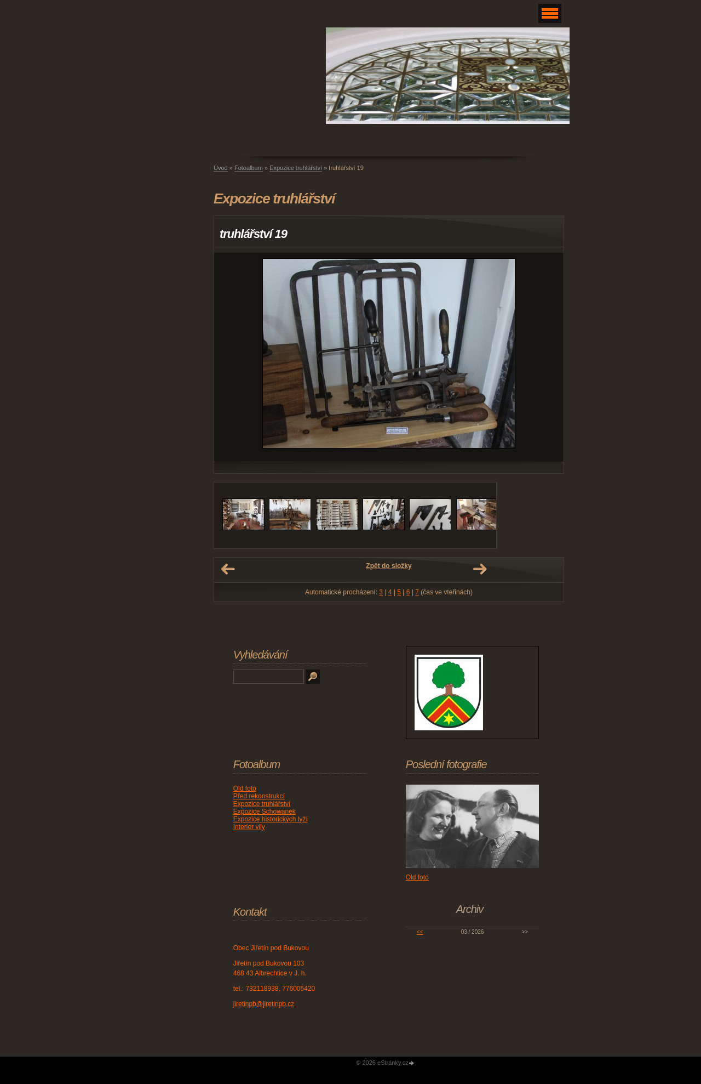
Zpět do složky (388, 566)
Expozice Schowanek (264, 811)
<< (420, 932)
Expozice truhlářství (295, 167)
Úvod (221, 167)
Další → (480, 569)
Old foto (244, 788)
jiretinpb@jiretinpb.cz (264, 1004)
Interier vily (249, 827)
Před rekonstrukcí (259, 796)
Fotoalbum (248, 167)
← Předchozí (228, 569)
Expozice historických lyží (270, 819)
